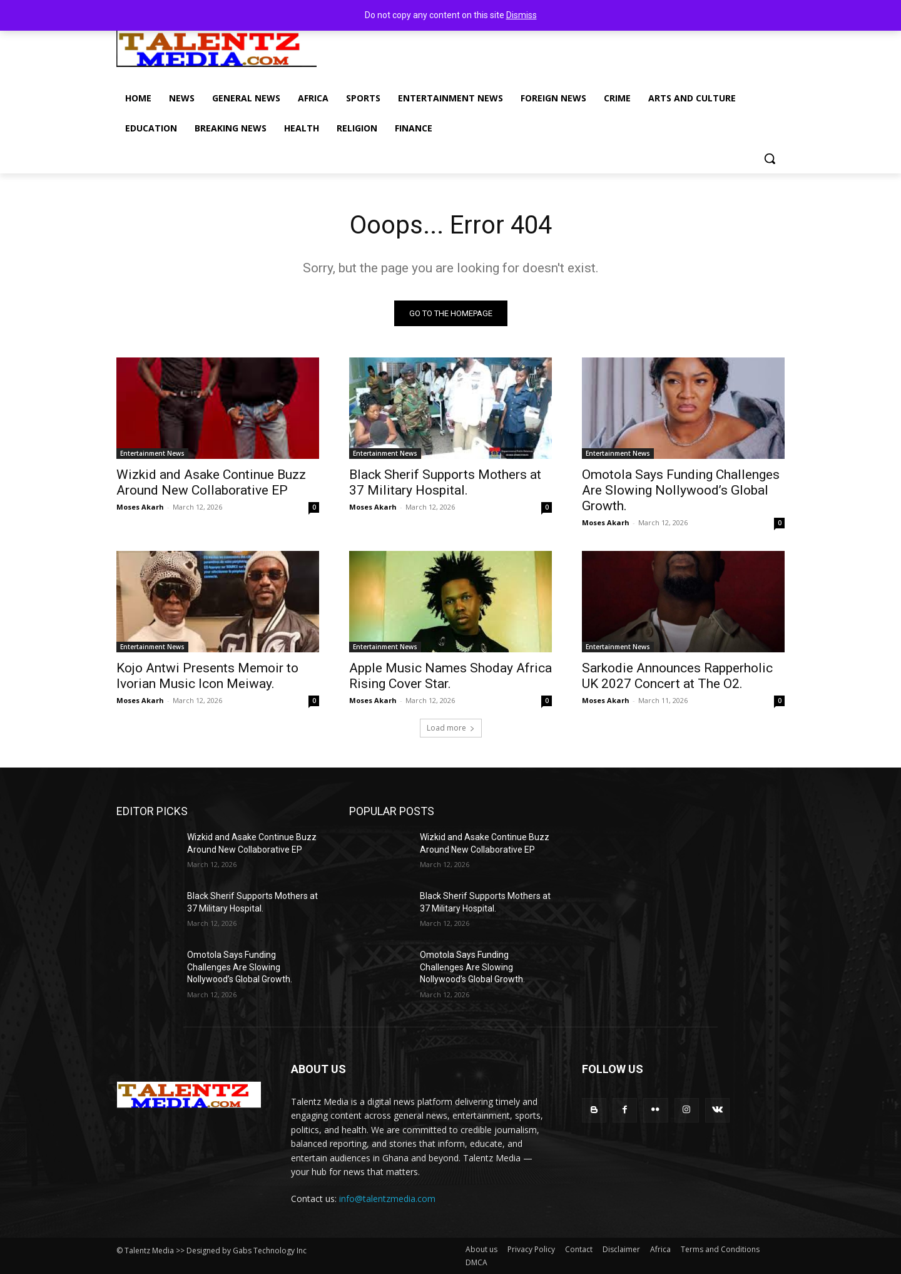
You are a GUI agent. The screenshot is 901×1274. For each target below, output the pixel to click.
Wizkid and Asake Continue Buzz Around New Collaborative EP (211, 482)
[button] (770, 158)
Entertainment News (152, 453)
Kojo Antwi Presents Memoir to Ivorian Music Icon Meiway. (207, 675)
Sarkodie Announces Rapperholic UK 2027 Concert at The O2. (677, 675)
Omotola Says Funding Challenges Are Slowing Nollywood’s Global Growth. (681, 490)
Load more (451, 727)
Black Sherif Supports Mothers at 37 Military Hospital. (445, 482)
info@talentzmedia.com (387, 1199)
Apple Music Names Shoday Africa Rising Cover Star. (450, 675)
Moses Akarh (140, 506)
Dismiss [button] (521, 15)
